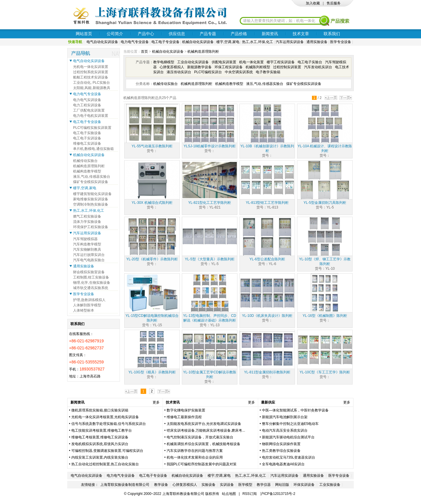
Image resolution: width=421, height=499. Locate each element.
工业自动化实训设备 (193, 62)
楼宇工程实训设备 (281, 62)
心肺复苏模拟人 (172, 67)
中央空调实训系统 (239, 72)
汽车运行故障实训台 (89, 255)
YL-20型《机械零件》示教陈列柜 (152, 259)
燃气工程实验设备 (87, 216)
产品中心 (146, 33)
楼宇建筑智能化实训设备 (92, 194)
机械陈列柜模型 (258, 67)
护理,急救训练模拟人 (89, 300)
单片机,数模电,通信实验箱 (93, 149)
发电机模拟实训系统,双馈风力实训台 (99, 444)
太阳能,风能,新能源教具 (91, 88)
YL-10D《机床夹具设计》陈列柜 (267, 316)
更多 (156, 402)
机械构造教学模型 (229, 84)
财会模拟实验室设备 (89, 272)
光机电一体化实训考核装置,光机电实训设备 (105, 417)
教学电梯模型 (163, 62)
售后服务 (334, 3)
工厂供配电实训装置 (89, 110)
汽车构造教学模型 (87, 244)
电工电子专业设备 (165, 42)
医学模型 (245, 485)
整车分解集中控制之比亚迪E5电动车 (290, 424)
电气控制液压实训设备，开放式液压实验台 (200, 437)
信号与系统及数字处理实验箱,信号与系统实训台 (108, 424)
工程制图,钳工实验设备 (91, 277)
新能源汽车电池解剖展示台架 (285, 417)
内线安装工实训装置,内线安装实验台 (99, 457)
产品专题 (208, 33)
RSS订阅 (249, 494)
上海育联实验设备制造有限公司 (124, 485)
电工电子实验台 (310, 62)
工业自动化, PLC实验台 (91, 83)
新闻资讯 (270, 33)
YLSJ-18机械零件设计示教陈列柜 (210, 146)
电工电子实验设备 (87, 133)
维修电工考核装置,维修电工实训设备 (99, 437)
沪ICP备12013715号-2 (277, 494)
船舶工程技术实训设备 (90, 77)
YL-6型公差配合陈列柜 (267, 259)
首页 (144, 51)
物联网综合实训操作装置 (281, 444)
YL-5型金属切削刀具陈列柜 (324, 203)
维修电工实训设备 (87, 143)
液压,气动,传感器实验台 (264, 84)
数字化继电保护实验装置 (186, 410)
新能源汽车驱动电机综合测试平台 (288, 437)
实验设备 (208, 485)
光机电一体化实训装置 (90, 67)
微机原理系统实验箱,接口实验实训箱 (99, 410)
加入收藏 (313, 3)
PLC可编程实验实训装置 (92, 128)
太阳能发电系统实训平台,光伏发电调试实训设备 (204, 424)
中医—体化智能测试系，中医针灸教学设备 (295, 410)
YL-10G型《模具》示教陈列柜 (151, 372)
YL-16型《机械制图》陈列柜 (325, 316)
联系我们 (332, 33)
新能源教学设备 (199, 67)
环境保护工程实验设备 (90, 227)
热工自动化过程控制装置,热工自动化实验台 (105, 464)
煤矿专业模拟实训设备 (303, 84)
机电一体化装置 (251, 62)
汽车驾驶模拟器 (85, 239)
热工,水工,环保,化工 (257, 42)
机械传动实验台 (165, 84)
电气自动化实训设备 (102, 42)
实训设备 (227, 485)
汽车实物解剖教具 (87, 249)
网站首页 (84, 33)
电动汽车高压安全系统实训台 (285, 430)
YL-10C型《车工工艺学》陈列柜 (325, 372)
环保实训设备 (304, 485)
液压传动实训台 (179, 72)
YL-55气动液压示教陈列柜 (152, 146)
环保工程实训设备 (229, 67)
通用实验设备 (316, 42)
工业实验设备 (329, 485)
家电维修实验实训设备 (90, 199)
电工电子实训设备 (87, 138)
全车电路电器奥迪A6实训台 (283, 464)
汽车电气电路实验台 (89, 260)
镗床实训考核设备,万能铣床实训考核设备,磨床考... (206, 430)
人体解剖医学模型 (87, 305)
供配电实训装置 (224, 62)
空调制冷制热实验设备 (90, 204)
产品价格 (239, 33)
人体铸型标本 (83, 310)
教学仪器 (264, 485)
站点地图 (229, 494)
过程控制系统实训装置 (90, 72)
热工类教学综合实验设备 (281, 451)
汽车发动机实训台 (318, 67)
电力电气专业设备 (135, 42)
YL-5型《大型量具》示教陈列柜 (209, 259)
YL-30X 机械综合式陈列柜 (152, 203)
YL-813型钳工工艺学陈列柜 (267, 203)
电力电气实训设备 (87, 100)
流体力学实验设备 (87, 222)
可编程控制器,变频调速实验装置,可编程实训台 (107, 451)
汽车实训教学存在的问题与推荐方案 (195, 451)
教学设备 (161, 485)
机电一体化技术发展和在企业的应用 (195, 457)
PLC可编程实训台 (208, 72)
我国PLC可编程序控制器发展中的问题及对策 (202, 464)
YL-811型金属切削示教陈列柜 (267, 372)
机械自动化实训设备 (198, 42)
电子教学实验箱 (268, 72)
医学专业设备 (340, 42)
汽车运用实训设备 (290, 42)
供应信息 (177, 33)
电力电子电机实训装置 (90, 116)
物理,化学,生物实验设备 (91, 283)
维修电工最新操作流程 (184, 417)
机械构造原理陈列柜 (203, 51)
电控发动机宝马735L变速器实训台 (288, 457)
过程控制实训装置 (287, 67)
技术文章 (301, 33)
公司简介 (115, 33)
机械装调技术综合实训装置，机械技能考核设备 (203, 444)
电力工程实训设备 (87, 105)
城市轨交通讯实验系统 (90, 288)
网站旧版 (282, 485)
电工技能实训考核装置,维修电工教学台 (101, 430)
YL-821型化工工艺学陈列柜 (209, 203)
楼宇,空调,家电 (227, 42)
